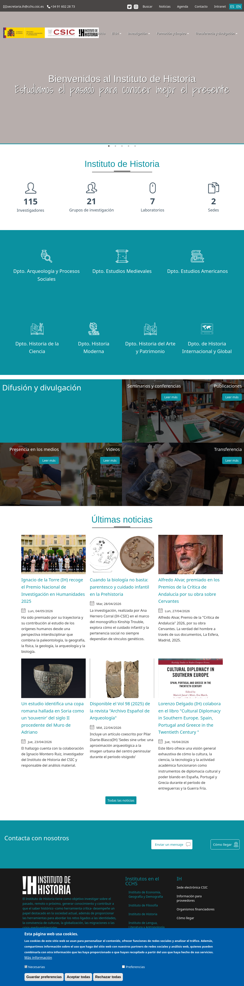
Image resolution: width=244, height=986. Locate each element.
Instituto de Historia (143, 914)
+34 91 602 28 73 (63, 6)
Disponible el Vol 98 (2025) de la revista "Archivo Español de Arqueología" (120, 711)
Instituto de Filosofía (143, 905)
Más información (38, 957)
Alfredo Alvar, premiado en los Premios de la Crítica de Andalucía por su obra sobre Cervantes (189, 590)
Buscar (147, 6)
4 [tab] (128, 146)
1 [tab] (109, 146)
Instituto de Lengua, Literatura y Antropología (147, 925)
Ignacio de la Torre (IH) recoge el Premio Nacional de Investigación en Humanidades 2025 (53, 590)
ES (232, 6)
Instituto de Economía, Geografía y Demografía (146, 894)
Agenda (182, 6)
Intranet (220, 6)
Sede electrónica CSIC (192, 887)
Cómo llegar (222, 844)
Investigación (139, 33)
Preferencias (135, 967)
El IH (116, 33)
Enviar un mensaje (169, 844)
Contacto (201, 6)
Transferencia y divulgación (216, 33)
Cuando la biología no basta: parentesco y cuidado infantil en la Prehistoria (119, 587)
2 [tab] (115, 146)
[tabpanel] (122, 72)
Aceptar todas (78, 977)
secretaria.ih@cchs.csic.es (25, 6)
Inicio (101, 33)
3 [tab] (122, 146)
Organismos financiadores (195, 909)
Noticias (165, 6)
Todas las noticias (121, 800)
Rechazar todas (108, 977)
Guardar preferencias (44, 977)
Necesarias (36, 967)
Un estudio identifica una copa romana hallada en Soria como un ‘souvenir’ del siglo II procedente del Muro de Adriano (52, 718)
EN (238, 6)
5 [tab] (135, 146)
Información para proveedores (189, 898)
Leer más (171, 397)
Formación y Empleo (173, 33)
